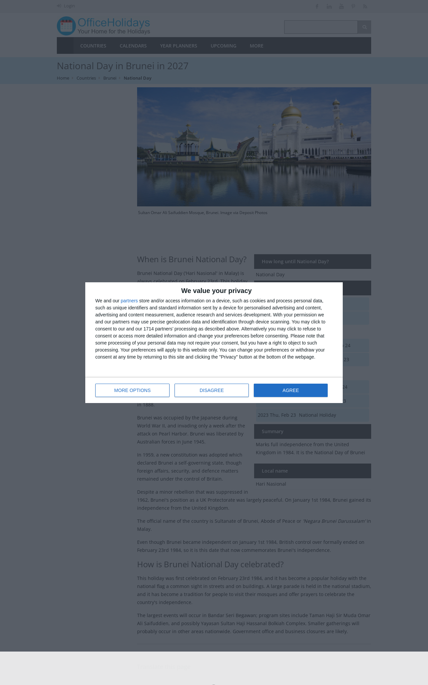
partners (129, 300)
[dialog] (214, 342)
